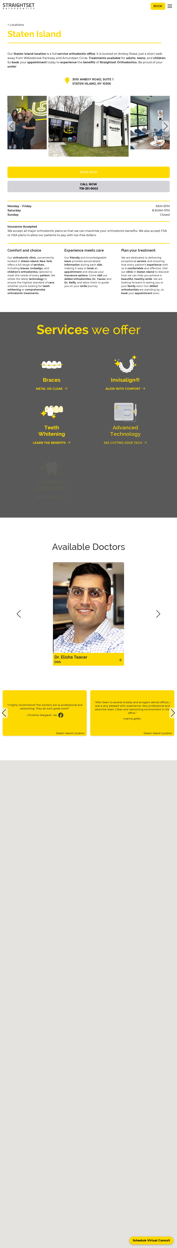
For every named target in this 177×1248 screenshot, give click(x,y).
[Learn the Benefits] (51, 442)
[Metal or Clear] (51, 388)
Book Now (88, 172)
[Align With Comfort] (125, 388)
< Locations (15, 24)
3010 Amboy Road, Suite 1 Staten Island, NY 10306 (92, 81)
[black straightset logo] (18, 6)
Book (158, 6)
